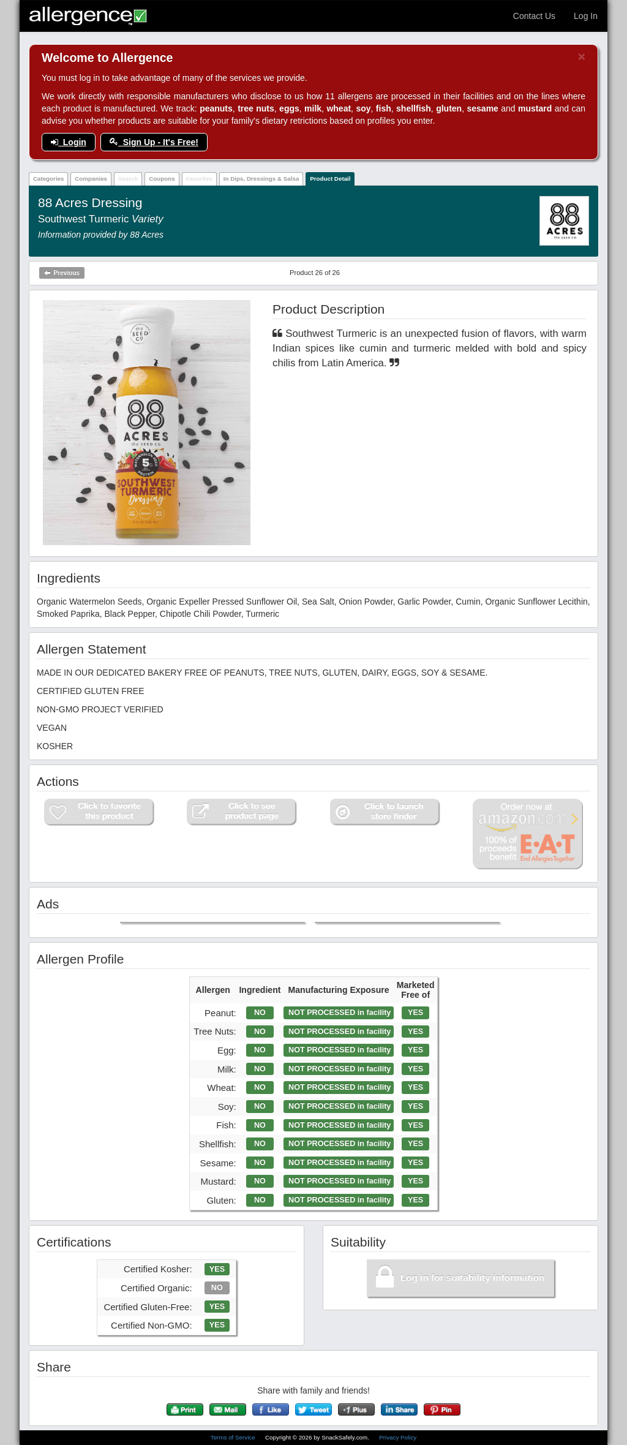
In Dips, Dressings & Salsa (261, 178)
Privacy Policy (397, 1437)
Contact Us (534, 16)
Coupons (162, 178)
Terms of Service (234, 1437)
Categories (48, 178)
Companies (91, 178)
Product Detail (330, 178)
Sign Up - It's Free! (154, 142)
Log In (586, 16)
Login (68, 142)
